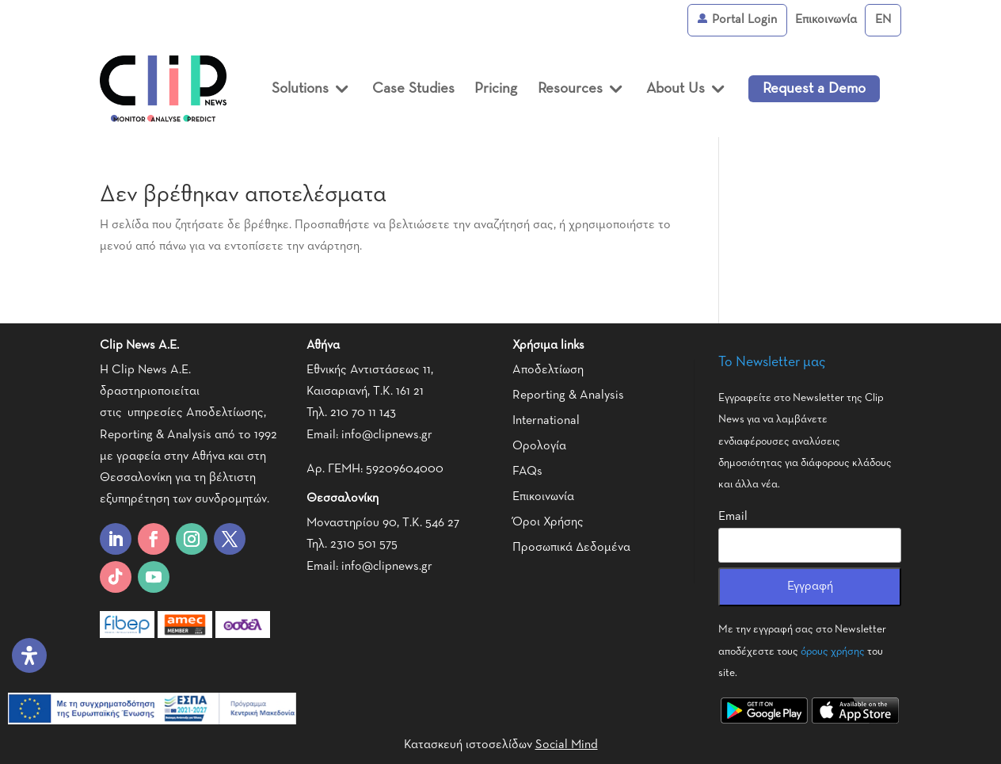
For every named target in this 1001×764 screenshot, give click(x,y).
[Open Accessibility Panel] (29, 655)
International (546, 420)
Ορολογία (539, 446)
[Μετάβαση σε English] (883, 20)
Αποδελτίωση (548, 370)
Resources (570, 88)
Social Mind (566, 745)
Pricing (495, 88)
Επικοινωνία (826, 19)
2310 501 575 (364, 544)
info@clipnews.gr (386, 435)
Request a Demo (814, 88)
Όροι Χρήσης (548, 522)
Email (733, 516)
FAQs (527, 471)
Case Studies (413, 88)
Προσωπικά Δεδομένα (571, 547)
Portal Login (737, 19)
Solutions (300, 88)
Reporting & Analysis (568, 395)
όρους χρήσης (833, 651)
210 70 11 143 (363, 413)
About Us (675, 88)
